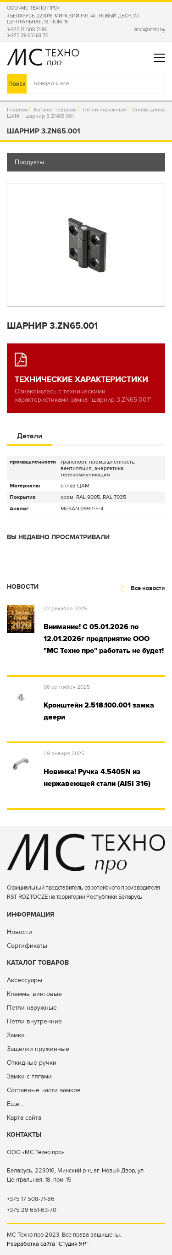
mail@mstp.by (149, 30)
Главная (17, 109)
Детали (29, 436)
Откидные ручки (31, 1063)
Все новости (143, 588)
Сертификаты (27, 946)
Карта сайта (24, 1118)
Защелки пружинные (38, 1049)
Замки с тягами (29, 1076)
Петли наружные (104, 109)
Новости (19, 932)
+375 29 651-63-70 (28, 36)
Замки (16, 1035)
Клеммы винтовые (34, 994)
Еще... (15, 1104)
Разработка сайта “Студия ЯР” (48, 1244)
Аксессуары (24, 980)
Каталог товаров (55, 109)
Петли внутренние (34, 1021)
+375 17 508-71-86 (27, 30)
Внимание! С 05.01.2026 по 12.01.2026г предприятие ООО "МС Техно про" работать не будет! (104, 638)
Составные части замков (44, 1090)
